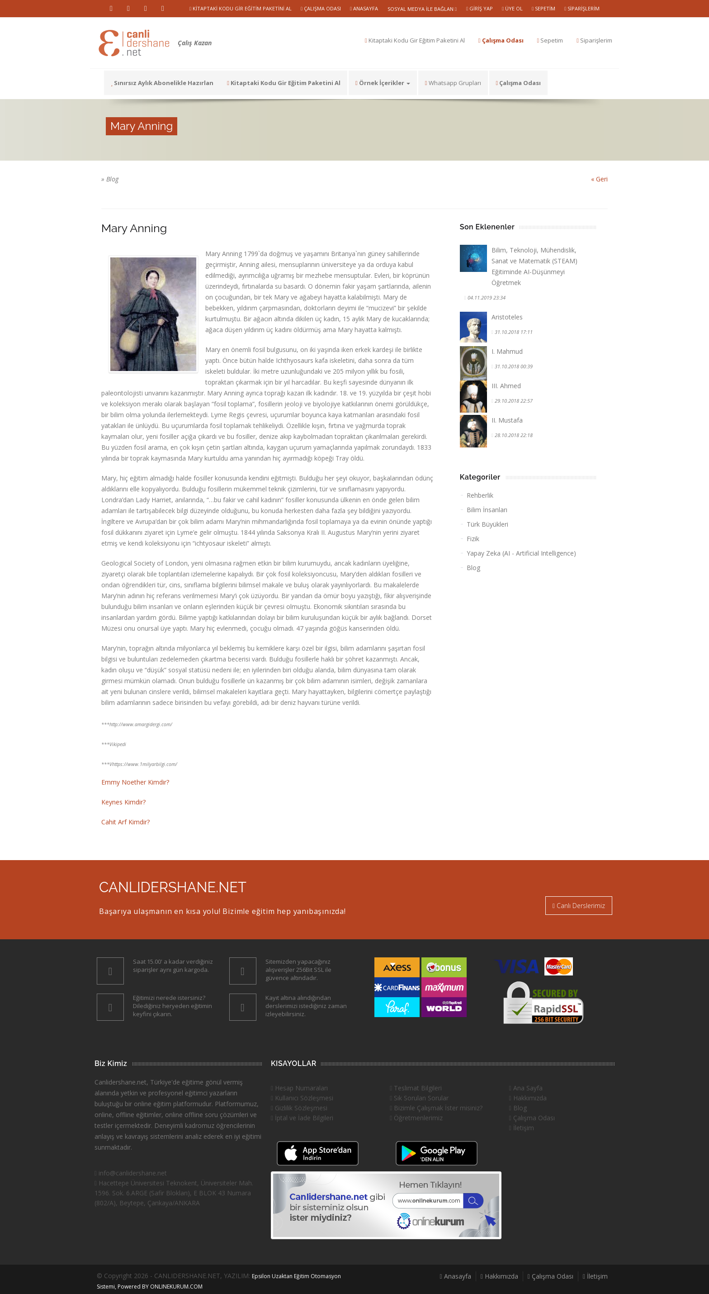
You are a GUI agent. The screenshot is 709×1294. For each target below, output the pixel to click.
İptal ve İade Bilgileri (302, 1117)
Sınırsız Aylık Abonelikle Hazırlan (162, 83)
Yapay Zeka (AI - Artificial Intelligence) (521, 553)
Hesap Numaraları (299, 1088)
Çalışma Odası (321, 8)
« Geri (599, 179)
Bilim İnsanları (487, 509)
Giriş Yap (479, 8)
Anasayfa (364, 8)
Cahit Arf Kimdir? (125, 822)
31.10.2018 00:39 (513, 366)
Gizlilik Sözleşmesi (299, 1108)
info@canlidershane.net (131, 1173)
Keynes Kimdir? (123, 802)
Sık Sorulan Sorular (419, 1098)
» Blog (109, 179)
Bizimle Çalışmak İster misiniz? (436, 1108)
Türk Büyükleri (487, 524)
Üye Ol (512, 8)
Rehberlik (480, 495)
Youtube (111, 8)
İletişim (521, 1127)
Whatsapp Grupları (453, 83)
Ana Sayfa (526, 1088)
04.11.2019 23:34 (486, 297)
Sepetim (543, 8)
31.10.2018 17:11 (513, 331)
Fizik (473, 538)
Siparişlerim (582, 8)
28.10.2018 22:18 (513, 435)
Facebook (162, 8)
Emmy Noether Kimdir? (135, 782)
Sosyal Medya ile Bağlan (422, 8)
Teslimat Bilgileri (416, 1088)
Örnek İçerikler (382, 83)
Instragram (145, 8)
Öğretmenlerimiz (416, 1117)
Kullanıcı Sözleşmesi (302, 1098)
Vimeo (128, 8)
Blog (473, 567)
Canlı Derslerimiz (579, 905)
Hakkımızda (528, 1098)
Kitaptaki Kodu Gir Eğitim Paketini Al (240, 8)
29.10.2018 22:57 (513, 400)
